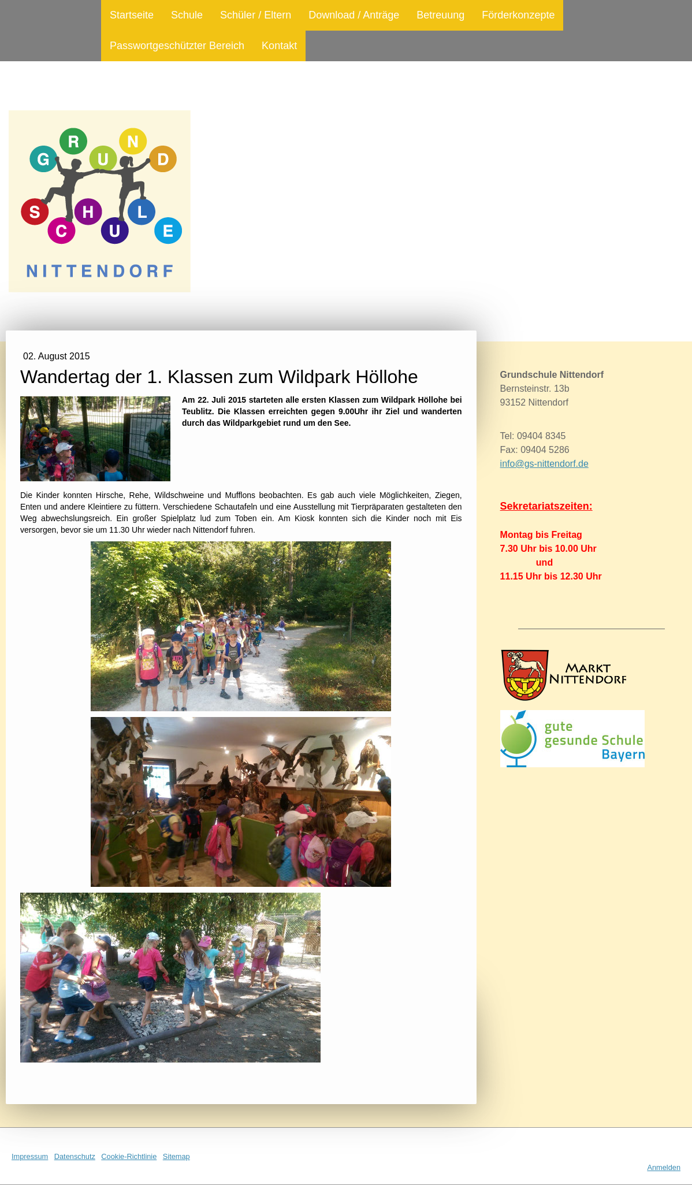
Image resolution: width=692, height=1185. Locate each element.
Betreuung (440, 15)
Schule (187, 15)
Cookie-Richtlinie (129, 1156)
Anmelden (663, 1167)
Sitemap (176, 1156)
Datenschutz (74, 1156)
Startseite (132, 15)
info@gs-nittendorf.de (544, 464)
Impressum (30, 1156)
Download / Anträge (353, 15)
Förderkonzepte (518, 15)
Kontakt (279, 45)
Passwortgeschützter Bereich (177, 45)
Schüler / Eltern (255, 15)
